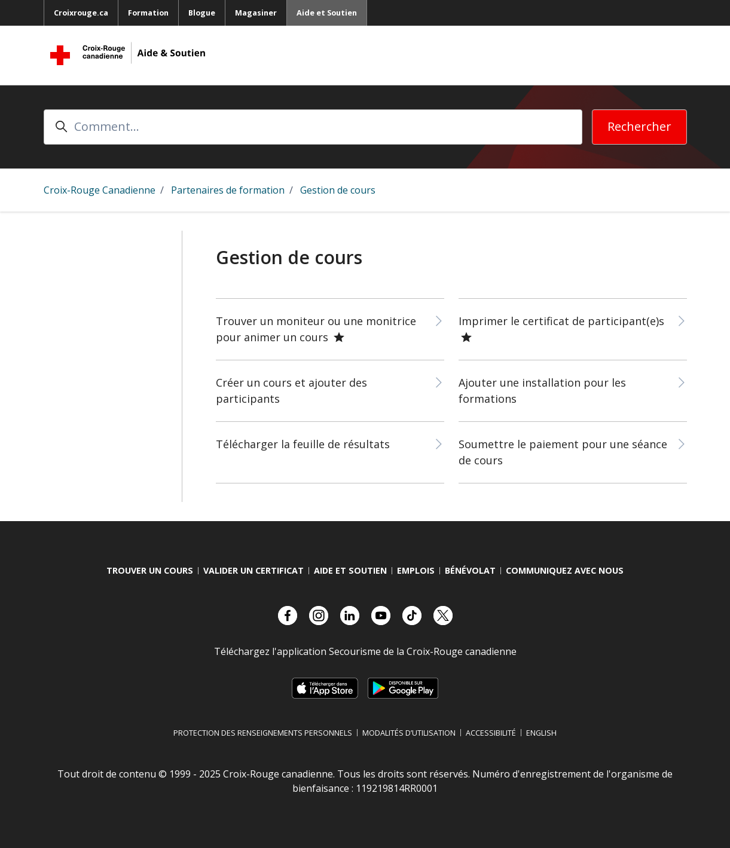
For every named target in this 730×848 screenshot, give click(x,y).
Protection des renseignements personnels (262, 732)
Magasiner (256, 12)
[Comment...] (313, 127)
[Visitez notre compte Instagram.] (318, 615)
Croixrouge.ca (81, 12)
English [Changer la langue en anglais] (541, 732)
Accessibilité (491, 732)
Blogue (201, 12)
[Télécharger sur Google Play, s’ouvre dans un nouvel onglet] (403, 688)
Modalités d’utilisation (409, 732)
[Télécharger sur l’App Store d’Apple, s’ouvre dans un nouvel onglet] (325, 688)
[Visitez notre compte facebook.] (287, 615)
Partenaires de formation (228, 190)
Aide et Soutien (327, 12)
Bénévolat (470, 570)
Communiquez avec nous (565, 570)
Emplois (416, 570)
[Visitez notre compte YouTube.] (380, 615)
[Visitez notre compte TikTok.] (411, 615)
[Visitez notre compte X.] (443, 615)
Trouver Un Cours (149, 570)
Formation (148, 12)
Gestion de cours (337, 190)
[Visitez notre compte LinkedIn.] (349, 615)
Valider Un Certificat (253, 570)
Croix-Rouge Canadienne (99, 190)
